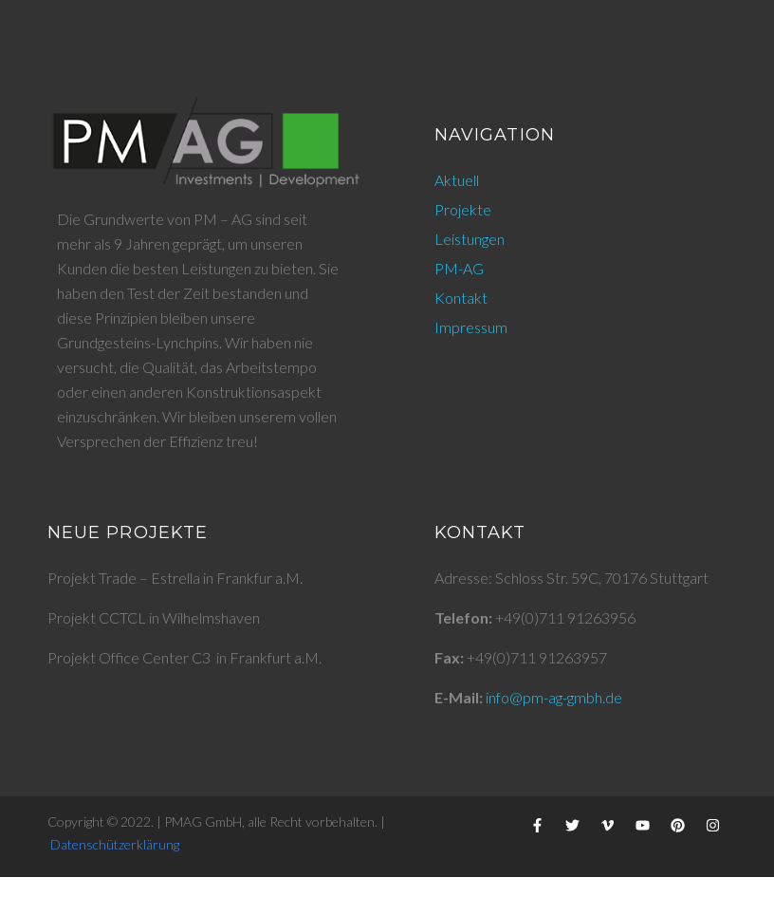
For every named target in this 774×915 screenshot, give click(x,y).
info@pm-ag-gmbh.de (554, 697)
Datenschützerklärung (114, 844)
